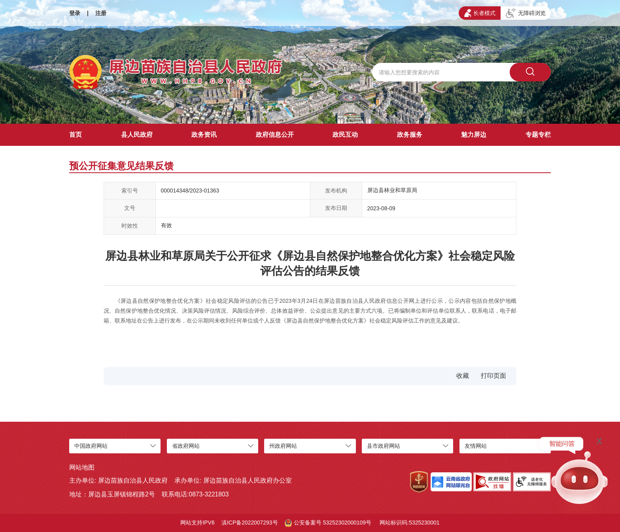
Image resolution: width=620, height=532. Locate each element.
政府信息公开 (275, 134)
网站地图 (82, 467)
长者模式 (479, 13)
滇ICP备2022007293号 (249, 522)
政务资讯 (204, 134)
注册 (100, 13)
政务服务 (409, 134)
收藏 (462, 375)
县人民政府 (137, 134)
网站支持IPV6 (197, 522)
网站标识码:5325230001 (409, 522)
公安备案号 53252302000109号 (328, 523)
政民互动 (345, 134)
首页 (75, 134)
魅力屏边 (473, 134)
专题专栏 (538, 134)
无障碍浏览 (526, 13)
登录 (74, 13)
